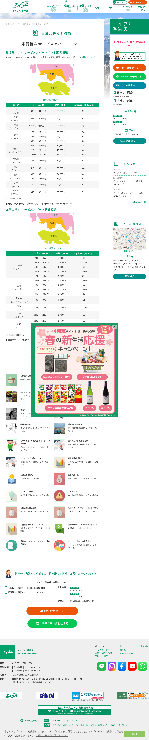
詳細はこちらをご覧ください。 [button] (52, 735)
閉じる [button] (135, 734)
